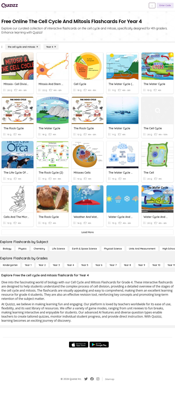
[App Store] (78, 344)
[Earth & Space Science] (84, 248)
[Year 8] (127, 265)
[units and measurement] (142, 248)
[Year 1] (28, 265)
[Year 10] (156, 265)
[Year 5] (84, 265)
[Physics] (22, 248)
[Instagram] (97, 379)
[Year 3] (56, 265)
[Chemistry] (39, 248)
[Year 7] (113, 265)
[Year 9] (141, 265)
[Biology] (7, 248)
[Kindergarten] (10, 265)
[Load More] (87, 232)
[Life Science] (58, 248)
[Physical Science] (113, 248)
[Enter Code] (165, 5)
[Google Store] (99, 344)
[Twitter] (86, 379)
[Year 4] (51, 47)
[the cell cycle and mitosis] (23, 47)
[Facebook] (92, 379)
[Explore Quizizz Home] (9, 5)
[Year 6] (98, 265)
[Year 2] (42, 265)
